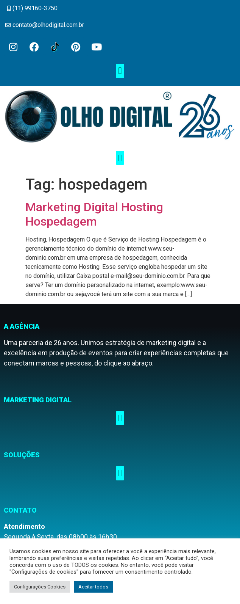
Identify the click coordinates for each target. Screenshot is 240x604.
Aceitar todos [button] (93, 587)
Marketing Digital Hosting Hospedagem (94, 214)
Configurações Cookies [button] (39, 587)
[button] (120, 71)
